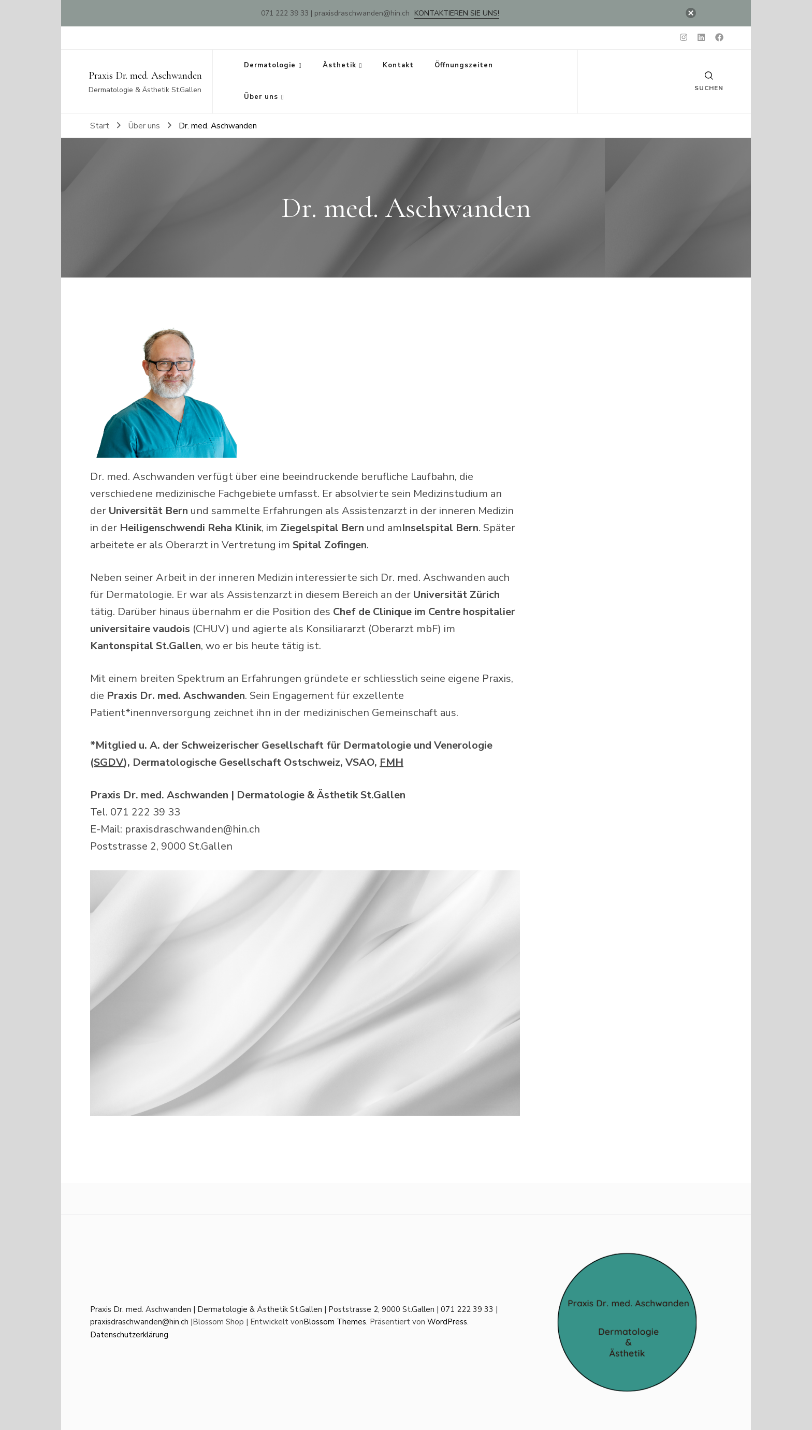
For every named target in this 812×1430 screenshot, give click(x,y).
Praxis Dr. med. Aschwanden (145, 75)
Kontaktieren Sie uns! (456, 13)
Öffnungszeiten (463, 65)
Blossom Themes (334, 1322)
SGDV (109, 762)
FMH (391, 762)
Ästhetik (339, 65)
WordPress (447, 1322)
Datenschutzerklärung (129, 1335)
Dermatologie (270, 65)
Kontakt (398, 65)
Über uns (261, 96)
